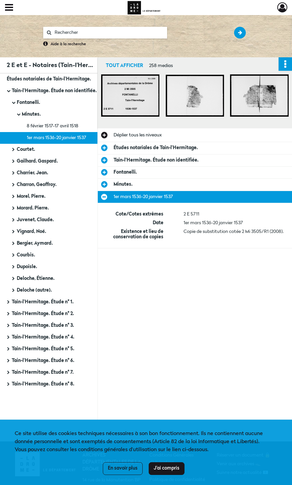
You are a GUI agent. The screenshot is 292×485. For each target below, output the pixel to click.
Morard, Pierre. (33, 208)
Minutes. (31, 114)
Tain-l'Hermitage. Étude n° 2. (43, 313)
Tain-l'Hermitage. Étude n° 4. (43, 337)
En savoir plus (123, 468)
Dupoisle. (27, 266)
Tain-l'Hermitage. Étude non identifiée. (54, 90)
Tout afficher (124, 65)
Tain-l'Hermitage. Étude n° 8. (43, 384)
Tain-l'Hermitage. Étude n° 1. (43, 302)
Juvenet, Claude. (35, 220)
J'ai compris (166, 468)
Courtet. (26, 149)
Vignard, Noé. (31, 231)
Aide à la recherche (68, 44)
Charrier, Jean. (32, 173)
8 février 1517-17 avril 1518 (52, 126)
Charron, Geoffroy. (37, 184)
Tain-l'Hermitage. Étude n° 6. (43, 360)
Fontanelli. (28, 102)
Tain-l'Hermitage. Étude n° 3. (43, 325)
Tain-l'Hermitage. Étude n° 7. (43, 372)
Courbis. (26, 255)
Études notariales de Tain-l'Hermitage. (49, 79)
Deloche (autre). (34, 290)
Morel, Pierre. (31, 196)
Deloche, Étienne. (36, 278)
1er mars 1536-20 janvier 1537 (56, 137)
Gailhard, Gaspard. (37, 161)
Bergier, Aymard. (35, 243)
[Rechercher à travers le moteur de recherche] (108, 32)
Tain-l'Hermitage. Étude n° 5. (43, 349)
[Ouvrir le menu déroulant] (9, 8)
